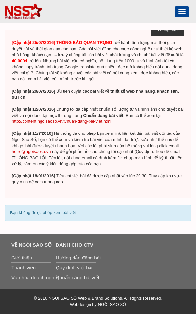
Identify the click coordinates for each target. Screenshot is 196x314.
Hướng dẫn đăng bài (76, 257)
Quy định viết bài (74, 267)
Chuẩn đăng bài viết (76, 277)
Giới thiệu (21, 257)
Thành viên (23, 267)
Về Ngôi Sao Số (31, 245)
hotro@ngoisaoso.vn (31, 151)
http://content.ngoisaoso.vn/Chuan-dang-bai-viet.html (61, 121)
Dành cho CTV (74, 245)
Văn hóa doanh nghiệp (31, 277)
